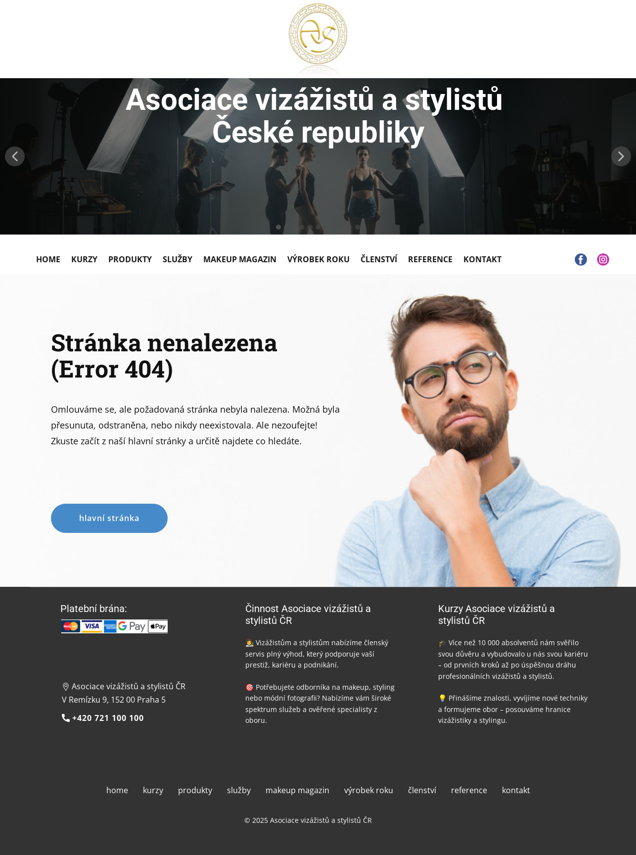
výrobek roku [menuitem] (368, 790)
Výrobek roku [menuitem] (318, 259)
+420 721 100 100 (103, 718)
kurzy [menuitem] (153, 790)
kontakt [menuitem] (516, 790)
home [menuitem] (117, 790)
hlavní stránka (109, 518)
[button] (15, 156)
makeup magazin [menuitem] (297, 790)
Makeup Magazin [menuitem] (239, 259)
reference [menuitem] (469, 790)
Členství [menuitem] (379, 259)
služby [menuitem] (239, 790)
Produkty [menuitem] (130, 259)
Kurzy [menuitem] (84, 259)
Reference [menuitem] (430, 259)
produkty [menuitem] (195, 790)
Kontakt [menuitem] (482, 259)
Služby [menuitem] (177, 259)
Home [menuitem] (48, 259)
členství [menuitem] (422, 790)
